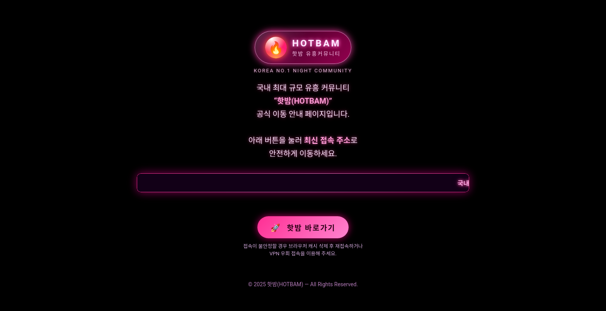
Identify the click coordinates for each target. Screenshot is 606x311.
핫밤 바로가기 (303, 227)
